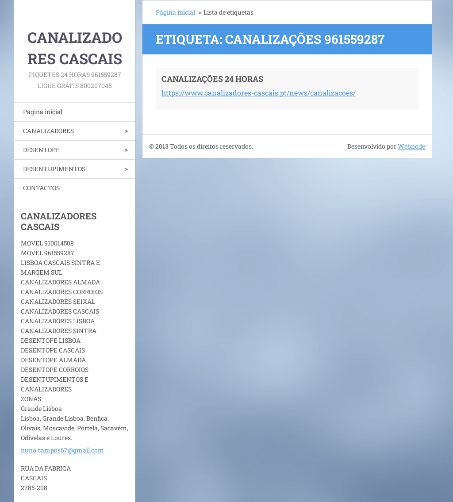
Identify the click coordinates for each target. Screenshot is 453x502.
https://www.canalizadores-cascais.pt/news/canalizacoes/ (258, 92)
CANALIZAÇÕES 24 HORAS (212, 78)
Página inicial (42, 111)
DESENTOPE (41, 150)
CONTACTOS (41, 188)
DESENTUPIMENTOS (54, 169)
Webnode (411, 146)
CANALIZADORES (48, 130)
